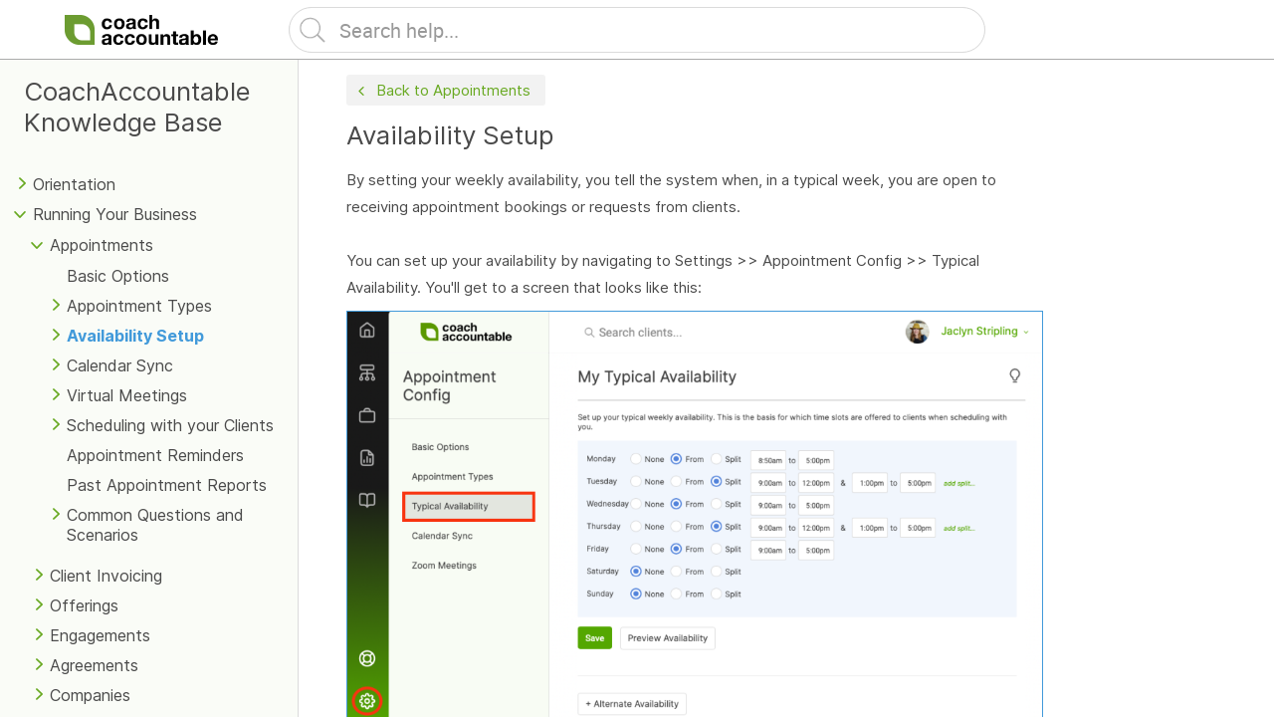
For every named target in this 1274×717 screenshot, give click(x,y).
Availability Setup (135, 336)
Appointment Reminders (155, 455)
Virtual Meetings (127, 395)
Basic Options (118, 276)
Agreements (94, 665)
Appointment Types (139, 306)
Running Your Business (115, 214)
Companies (90, 695)
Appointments (101, 245)
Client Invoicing (106, 576)
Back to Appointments (442, 91)
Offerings (84, 605)
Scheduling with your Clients (170, 425)
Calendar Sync (120, 365)
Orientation (74, 184)
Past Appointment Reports (167, 485)
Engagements (100, 635)
